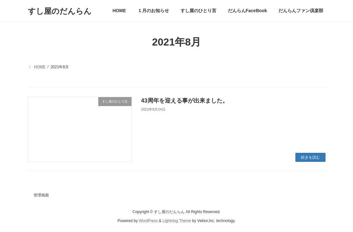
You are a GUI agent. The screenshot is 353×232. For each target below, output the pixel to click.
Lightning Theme (177, 221)
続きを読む (310, 157)
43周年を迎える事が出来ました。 (184, 100)
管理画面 (41, 195)
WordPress (148, 221)
